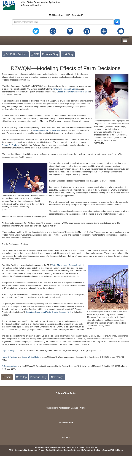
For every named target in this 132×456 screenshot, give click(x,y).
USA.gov (106, 450)
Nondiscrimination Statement (67, 450)
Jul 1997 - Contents (15, 54)
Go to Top (21, 377)
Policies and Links (75, 447)
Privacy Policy (45, 450)
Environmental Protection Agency (47, 130)
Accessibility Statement (26, 450)
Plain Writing (92, 447)
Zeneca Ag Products (10, 145)
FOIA (11, 450)
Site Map (61, 447)
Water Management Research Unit (66, 265)
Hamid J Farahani (10, 357)
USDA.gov (51, 447)
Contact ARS (77, 15)
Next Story (67, 54)
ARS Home (54, 15)
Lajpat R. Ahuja (8, 351)
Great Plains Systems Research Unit (73, 92)
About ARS (65, 15)
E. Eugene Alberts (9, 366)
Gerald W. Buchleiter (30, 357)
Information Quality (91, 450)
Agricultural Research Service (65, 89)
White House (117, 450)
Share (6, 377)
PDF (35, 54)
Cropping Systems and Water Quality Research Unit (48, 312)
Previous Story (50, 54)
